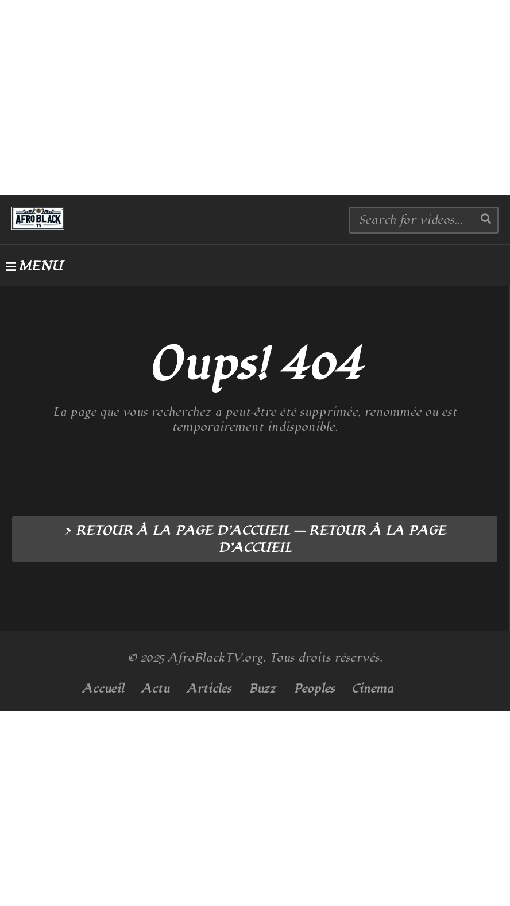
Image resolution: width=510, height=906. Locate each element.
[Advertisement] (255, 97)
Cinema (372, 689)
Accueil (103, 689)
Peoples (314, 689)
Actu (155, 689)
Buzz (262, 689)
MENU (34, 266)
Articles (209, 689)
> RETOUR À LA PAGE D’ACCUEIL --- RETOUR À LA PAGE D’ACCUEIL (255, 539)
